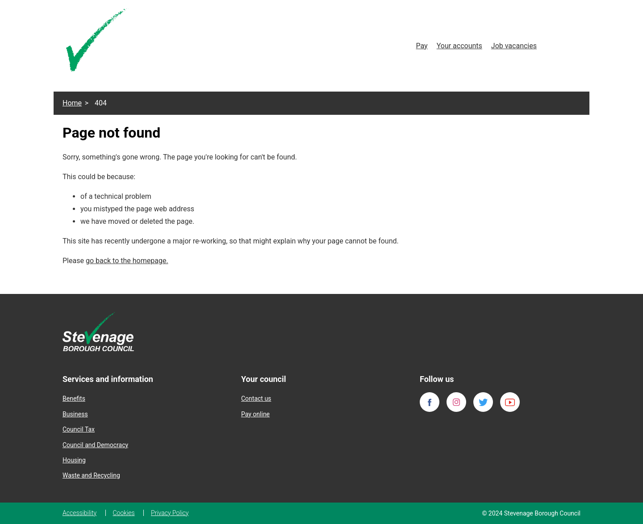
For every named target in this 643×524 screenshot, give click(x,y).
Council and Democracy (95, 445)
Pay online (255, 414)
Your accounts (459, 46)
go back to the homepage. (127, 260)
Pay (421, 46)
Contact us (256, 398)
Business (75, 414)
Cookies (124, 512)
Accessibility (79, 512)
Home (72, 103)
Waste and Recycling (91, 475)
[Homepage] (97, 42)
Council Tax (79, 429)
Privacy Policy (169, 512)
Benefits (74, 398)
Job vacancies (514, 46)
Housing (74, 460)
